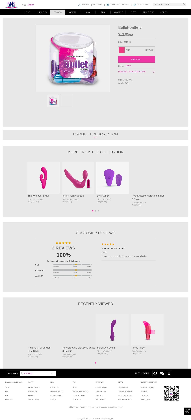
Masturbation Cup (56, 391)
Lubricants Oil (100, 399)
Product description (95, 135)
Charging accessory (125, 391)
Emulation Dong (33, 399)
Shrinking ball (32, 391)
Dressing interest (79, 395)
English (31, 5)
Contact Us (144, 395)
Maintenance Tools (124, 399)
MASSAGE (118, 12)
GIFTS (133, 12)
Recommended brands (13, 382)
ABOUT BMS (148, 12)
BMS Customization (125, 395)
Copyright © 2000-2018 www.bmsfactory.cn (95, 419)
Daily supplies (123, 387)
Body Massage (101, 391)
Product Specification (136, 72)
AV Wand (31, 395)
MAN (88, 12)
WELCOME (86, 5)
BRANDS (58, 12)
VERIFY (163, 12)
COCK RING (54, 387)
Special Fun (77, 399)
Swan (7, 387)
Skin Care (99, 395)
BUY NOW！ (136, 59)
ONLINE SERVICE (143, 5)
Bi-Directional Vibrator (80, 391)
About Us (144, 391)
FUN (103, 12)
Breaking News (146, 399)
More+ (128, 66)
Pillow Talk (9, 399)
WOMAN (72, 12)
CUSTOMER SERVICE (149, 382)
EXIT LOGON (97, 5)
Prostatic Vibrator (56, 395)
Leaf (6, 391)
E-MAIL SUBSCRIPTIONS (119, 5)
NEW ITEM (42, 12)
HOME (27, 12)
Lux (6, 395)
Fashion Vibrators (34, 387)
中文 (24, 5)
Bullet (75, 387)
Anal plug (53, 399)
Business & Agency (147, 387)
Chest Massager (101, 387)
